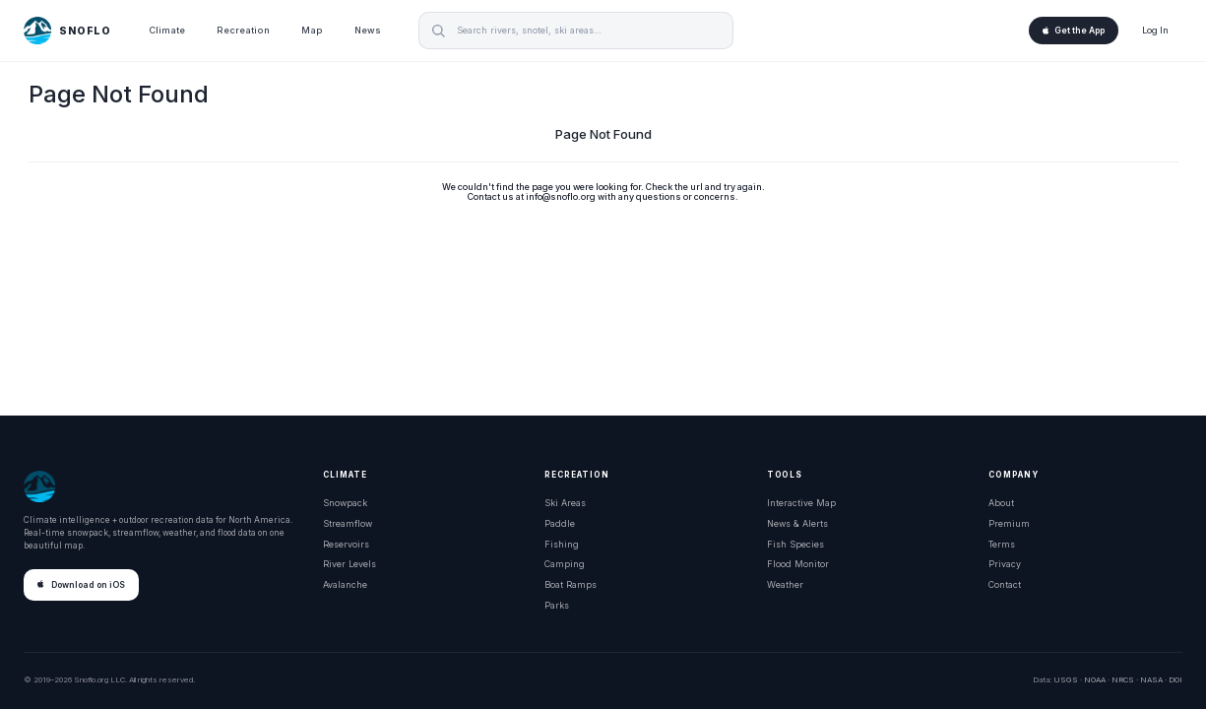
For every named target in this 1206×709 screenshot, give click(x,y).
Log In (1155, 30)
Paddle (559, 523)
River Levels (349, 563)
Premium (1009, 523)
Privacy (1004, 563)
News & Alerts (797, 523)
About (1001, 502)
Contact (1004, 584)
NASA (1151, 679)
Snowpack (345, 502)
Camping (564, 563)
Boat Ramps (570, 584)
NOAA (1095, 679)
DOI (1175, 679)
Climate (167, 30)
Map (312, 30)
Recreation (243, 30)
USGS (1065, 679)
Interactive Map (801, 502)
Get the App (1074, 30)
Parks (556, 605)
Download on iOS (81, 585)
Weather (785, 584)
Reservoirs (346, 544)
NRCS (1122, 679)
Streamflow (347, 523)
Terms (1001, 544)
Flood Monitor (798, 563)
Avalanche (345, 584)
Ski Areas (565, 502)
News (367, 30)
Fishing (561, 544)
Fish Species (795, 544)
